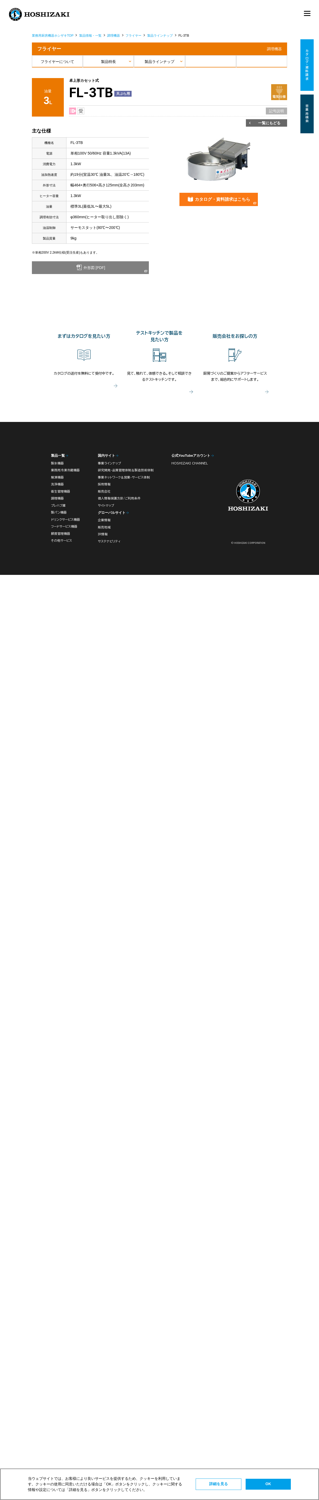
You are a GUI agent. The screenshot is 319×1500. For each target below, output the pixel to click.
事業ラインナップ (109, 463)
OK (268, 1484)
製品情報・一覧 (90, 35)
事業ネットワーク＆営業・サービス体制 (124, 477)
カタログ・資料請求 (307, 65)
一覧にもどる (269, 123)
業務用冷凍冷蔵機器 (65, 470)
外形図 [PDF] (93, 268)
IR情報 (103, 534)
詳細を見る (218, 1484)
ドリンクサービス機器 (65, 519)
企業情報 (104, 520)
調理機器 (113, 35)
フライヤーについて (57, 61)
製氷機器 (57, 463)
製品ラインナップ (160, 35)
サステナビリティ (109, 541)
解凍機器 (57, 477)
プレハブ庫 (58, 505)
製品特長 (108, 61)
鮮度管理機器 (60, 533)
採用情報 (104, 484)
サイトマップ (106, 505)
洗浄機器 (57, 484)
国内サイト (106, 456)
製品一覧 (58, 456)
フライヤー (133, 35)
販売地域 (104, 527)
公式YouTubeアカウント (190, 456)
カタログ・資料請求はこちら (222, 199)
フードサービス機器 (64, 526)
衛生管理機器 (60, 491)
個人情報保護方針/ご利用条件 (119, 498)
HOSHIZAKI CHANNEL (189, 463)
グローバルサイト (111, 513)
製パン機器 (59, 512)
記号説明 (276, 111)
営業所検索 (307, 113)
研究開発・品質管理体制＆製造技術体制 (126, 470)
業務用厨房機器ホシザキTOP (52, 35)
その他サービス (61, 540)
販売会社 (104, 491)
